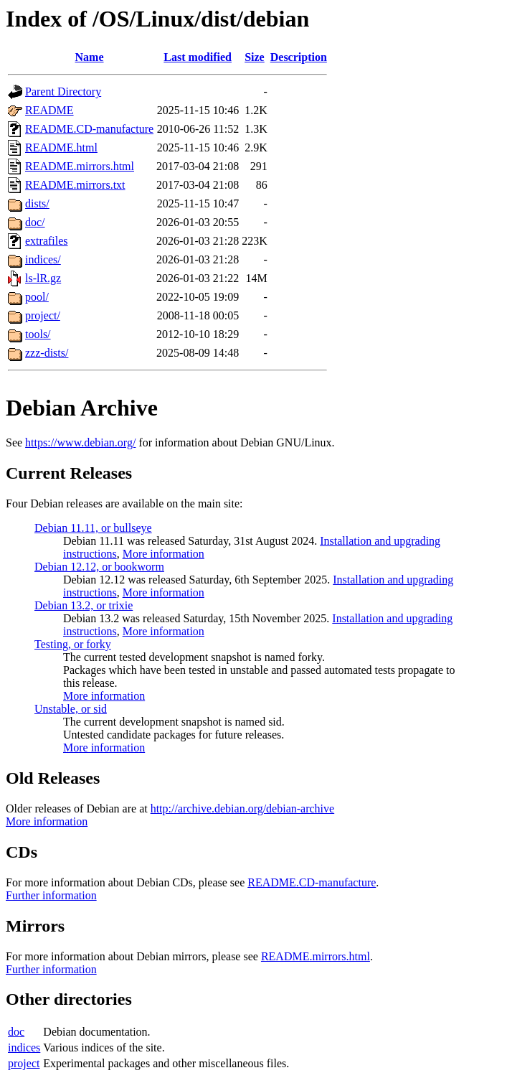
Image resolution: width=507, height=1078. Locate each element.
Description (298, 57)
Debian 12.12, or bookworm (99, 567)
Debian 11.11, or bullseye (93, 528)
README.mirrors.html (79, 166)
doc (16, 1032)
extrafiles (46, 241)
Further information (51, 895)
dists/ (37, 203)
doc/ (35, 222)
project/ (42, 315)
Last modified (198, 57)
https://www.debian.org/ (80, 442)
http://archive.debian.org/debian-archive (243, 808)
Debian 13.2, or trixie (83, 605)
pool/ (37, 297)
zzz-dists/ (46, 353)
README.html (61, 147)
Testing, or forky (72, 644)
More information (163, 554)
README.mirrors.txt (75, 185)
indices (24, 1047)
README (49, 110)
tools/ (38, 334)
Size (255, 57)
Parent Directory (63, 91)
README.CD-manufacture (89, 129)
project (23, 1063)
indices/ (43, 259)
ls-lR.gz (43, 278)
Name (89, 57)
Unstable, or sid (70, 709)
